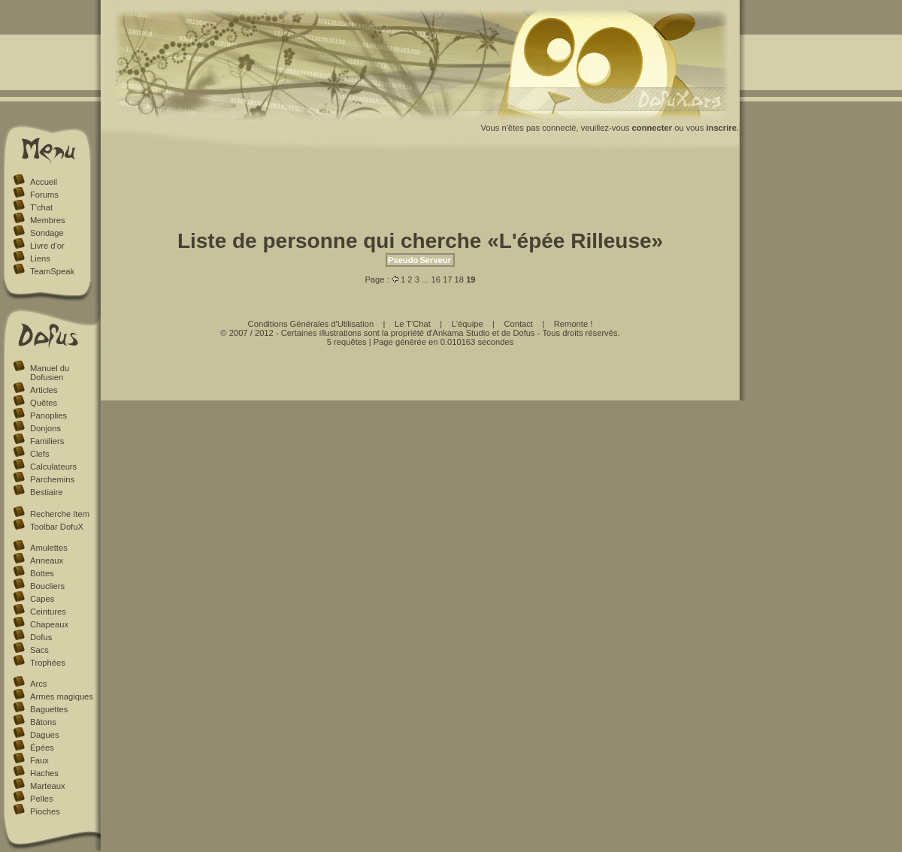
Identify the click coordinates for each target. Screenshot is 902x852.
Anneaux (46, 560)
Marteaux (47, 785)
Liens (40, 258)
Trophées (47, 662)
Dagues (44, 734)
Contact (518, 323)
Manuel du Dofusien (49, 373)
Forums (44, 194)
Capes (42, 598)
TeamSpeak (52, 271)
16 (435, 279)
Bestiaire (46, 492)
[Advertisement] (420, 194)
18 (459, 279)
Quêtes (43, 402)
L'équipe (467, 323)
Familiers (47, 441)
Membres (47, 220)
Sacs (39, 649)
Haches (44, 773)
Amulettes (49, 547)
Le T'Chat (413, 323)
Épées (42, 747)
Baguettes (49, 709)
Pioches (45, 811)
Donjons (45, 428)
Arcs (38, 683)
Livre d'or (47, 245)
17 (447, 279)
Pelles (41, 798)
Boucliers (47, 586)
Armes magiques (61, 696)
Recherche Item (59, 513)
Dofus (41, 637)
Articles (44, 389)
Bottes (42, 573)
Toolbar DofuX (56, 526)
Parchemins (52, 479)
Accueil (43, 181)
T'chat (41, 207)
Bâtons (43, 722)
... (425, 279)
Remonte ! (573, 323)
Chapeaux (49, 624)
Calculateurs (53, 466)
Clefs (40, 453)
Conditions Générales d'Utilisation (311, 323)
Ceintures (48, 611)
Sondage (47, 232)
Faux (39, 760)
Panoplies (48, 415)
